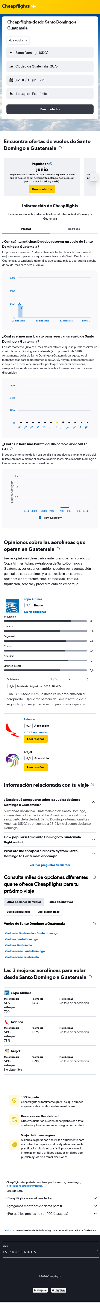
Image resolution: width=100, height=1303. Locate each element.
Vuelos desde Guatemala (22, 957)
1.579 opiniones (35, 611)
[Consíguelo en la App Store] (58, 1292)
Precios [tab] (26, 228)
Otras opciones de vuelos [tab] (24, 902)
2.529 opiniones (35, 732)
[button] (50, 52)
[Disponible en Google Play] (40, 1292)
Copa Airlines (33, 599)
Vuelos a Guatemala (18, 945)
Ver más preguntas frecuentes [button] (50, 865)
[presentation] (60, 148)
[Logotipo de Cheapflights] (16, 6)
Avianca (29, 719)
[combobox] (18, 40)
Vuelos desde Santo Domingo (25, 951)
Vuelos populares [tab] (18, 911)
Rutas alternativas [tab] (60, 902)
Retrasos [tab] (74, 228)
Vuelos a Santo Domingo (21, 939)
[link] (42, 189)
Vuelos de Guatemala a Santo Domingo (31, 933)
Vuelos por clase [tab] (49, 911)
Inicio (8, 1231)
